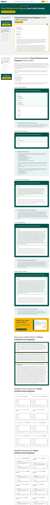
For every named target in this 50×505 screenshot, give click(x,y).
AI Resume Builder (17, 1)
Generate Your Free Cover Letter (8, 11)
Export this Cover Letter (19, 22)
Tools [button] (27, 1)
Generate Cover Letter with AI (21, 329)
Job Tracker (23, 1)
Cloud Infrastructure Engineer (24, 5)
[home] (4, 2)
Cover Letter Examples (13, 5)
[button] (28, 1)
